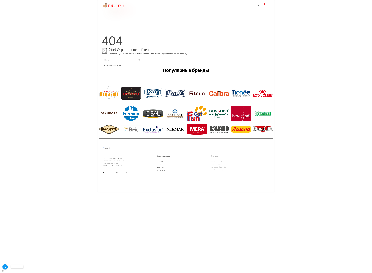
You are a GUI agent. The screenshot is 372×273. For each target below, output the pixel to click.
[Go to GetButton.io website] (5, 271)
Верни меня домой (111, 66)
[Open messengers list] (5, 267)
